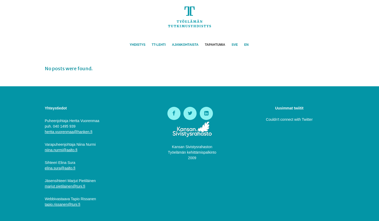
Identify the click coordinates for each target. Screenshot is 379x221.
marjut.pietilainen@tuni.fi (65, 186)
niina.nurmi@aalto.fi (61, 150)
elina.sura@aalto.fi (60, 168)
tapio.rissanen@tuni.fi (62, 204)
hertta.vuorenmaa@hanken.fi (68, 132)
